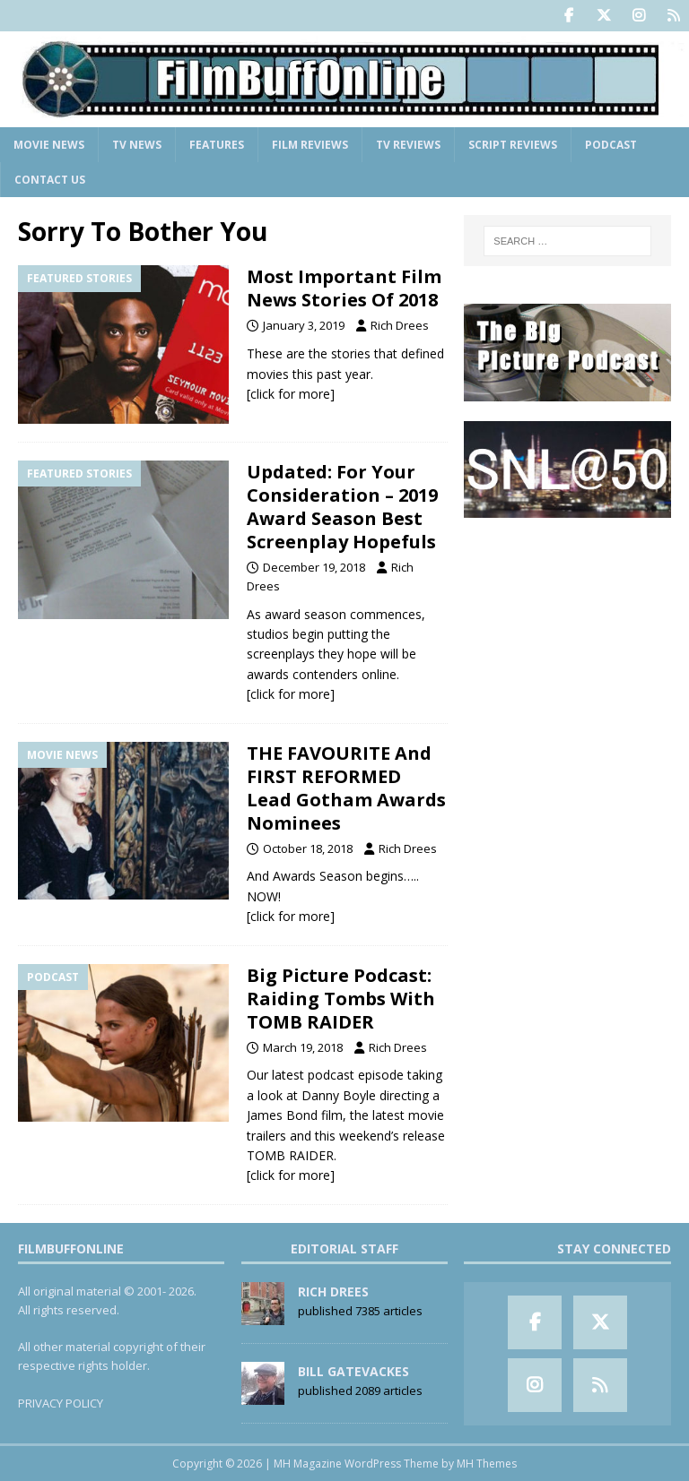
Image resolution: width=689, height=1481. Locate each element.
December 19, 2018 (314, 567)
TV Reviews (408, 144)
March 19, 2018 (303, 1047)
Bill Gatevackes (353, 1371)
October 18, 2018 (308, 848)
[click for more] (291, 393)
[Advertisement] (567, 627)
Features (216, 144)
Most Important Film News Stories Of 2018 (344, 288)
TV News (136, 144)
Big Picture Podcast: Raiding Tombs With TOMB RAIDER (341, 998)
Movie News (48, 144)
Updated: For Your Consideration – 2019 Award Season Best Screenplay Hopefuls (342, 507)
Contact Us (49, 179)
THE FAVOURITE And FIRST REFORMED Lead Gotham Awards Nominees (346, 788)
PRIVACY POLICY (60, 1403)
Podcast (611, 144)
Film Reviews (310, 144)
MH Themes (487, 1463)
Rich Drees (400, 325)
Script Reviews (512, 144)
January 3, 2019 (303, 325)
